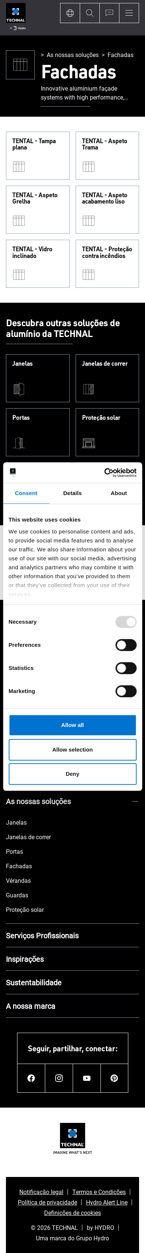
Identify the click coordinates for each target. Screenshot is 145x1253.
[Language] (70, 13)
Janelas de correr (105, 364)
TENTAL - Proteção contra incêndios (107, 252)
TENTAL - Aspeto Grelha (34, 198)
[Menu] (129, 13)
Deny (72, 774)
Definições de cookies (72, 1212)
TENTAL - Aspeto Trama (104, 144)
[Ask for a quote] (109, 13)
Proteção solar (101, 418)
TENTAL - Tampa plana (34, 144)
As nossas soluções (73, 55)
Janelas (22, 364)
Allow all (72, 725)
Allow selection (72, 749)
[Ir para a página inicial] (16, 17)
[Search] (89, 13)
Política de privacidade (47, 1202)
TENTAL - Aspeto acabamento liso (104, 198)
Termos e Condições (99, 1192)
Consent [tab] (26, 493)
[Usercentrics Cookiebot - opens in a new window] (104, 473)
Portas (21, 418)
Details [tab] (72, 493)
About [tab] (119, 493)
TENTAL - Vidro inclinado (32, 252)
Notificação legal (41, 1192)
